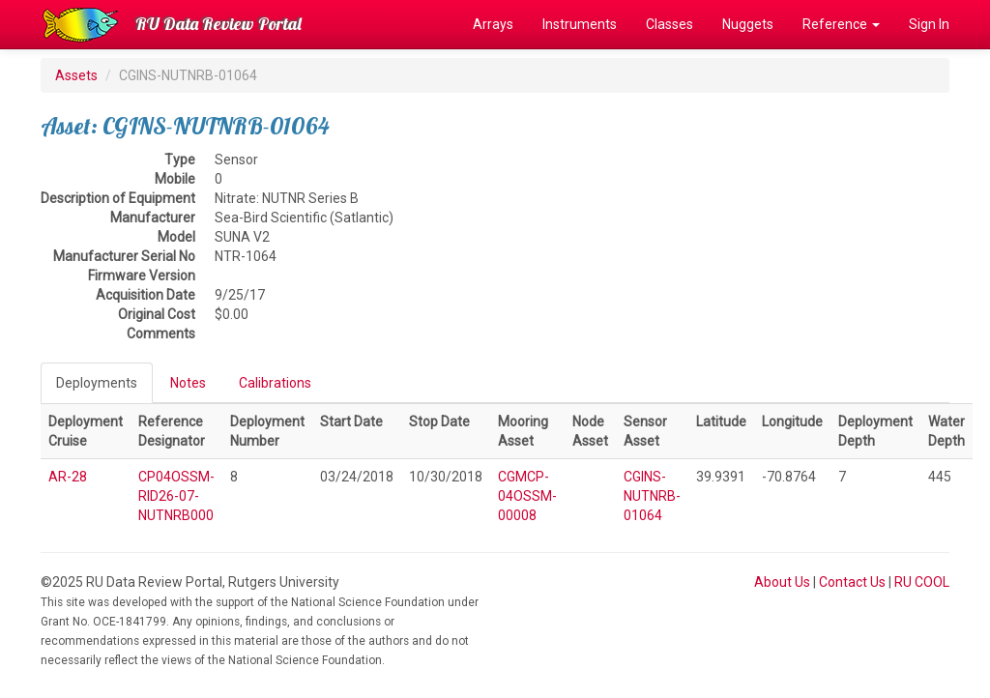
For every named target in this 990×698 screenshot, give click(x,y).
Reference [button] (841, 24)
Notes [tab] (188, 383)
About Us (782, 582)
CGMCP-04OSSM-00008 (527, 496)
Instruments (579, 24)
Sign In (929, 24)
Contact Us (852, 582)
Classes (669, 24)
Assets (76, 75)
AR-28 (67, 476)
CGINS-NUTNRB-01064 (652, 496)
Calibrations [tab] (275, 383)
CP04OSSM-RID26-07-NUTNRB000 (176, 496)
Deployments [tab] (96, 383)
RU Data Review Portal (218, 24)
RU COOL (921, 582)
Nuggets (747, 24)
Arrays (493, 24)
